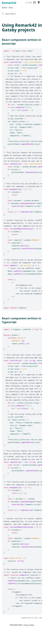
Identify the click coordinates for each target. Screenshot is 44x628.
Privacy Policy (29, 625)
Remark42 (9, 3)
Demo (4, 7)
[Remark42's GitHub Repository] (31, 2)
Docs (11, 7)
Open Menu (9, 13)
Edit (40, 618)
